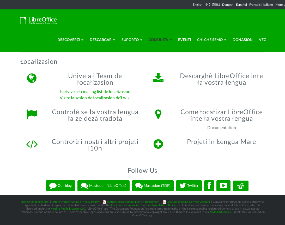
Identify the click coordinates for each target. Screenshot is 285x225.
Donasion (243, 40)
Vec (262, 40)
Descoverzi (70, 40)
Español (241, 4)
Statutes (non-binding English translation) (133, 201)
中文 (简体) (212, 4)
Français (254, 4)
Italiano (268, 4)
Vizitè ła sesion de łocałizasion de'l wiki (95, 98)
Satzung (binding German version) (188, 201)
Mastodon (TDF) (152, 185)
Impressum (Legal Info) (35, 201)
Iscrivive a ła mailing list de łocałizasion (95, 92)
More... (280, 4)
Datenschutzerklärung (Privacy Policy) (76, 201)
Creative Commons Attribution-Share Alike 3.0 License (145, 205)
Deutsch (228, 4)
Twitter (188, 185)
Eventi (184, 40)
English (198, 4)
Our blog (60, 185)
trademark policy (220, 212)
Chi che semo (211, 40)
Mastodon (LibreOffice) (103, 185)
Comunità (160, 40)
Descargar (102, 40)
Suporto (132, 40)
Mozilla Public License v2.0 (68, 208)
